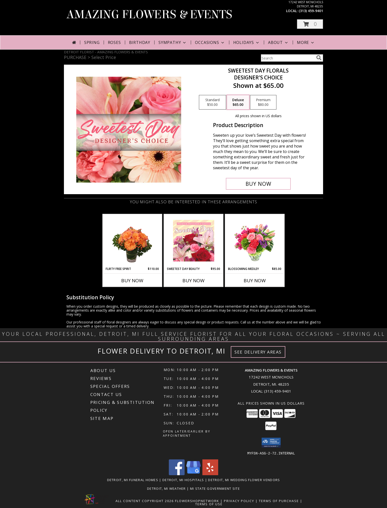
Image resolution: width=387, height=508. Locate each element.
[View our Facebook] (177, 473)
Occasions (210, 42)
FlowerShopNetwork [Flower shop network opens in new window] (197, 500)
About (278, 42)
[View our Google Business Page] (193, 473)
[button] (310, 24)
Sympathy (172, 42)
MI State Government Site (215, 488)
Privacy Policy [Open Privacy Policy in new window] (239, 500)
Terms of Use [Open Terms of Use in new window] (209, 504)
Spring (92, 42)
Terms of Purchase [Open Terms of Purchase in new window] (279, 500)
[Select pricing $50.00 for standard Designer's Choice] (212, 102)
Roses (114, 42)
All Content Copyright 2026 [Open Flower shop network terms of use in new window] (145, 500)
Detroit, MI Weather (166, 488)
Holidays (246, 42)
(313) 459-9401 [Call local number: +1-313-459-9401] (311, 10)
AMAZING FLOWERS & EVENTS (149, 14)
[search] (319, 57)
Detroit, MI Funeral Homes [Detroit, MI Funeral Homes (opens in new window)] (132, 479)
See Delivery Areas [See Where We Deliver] (258, 352)
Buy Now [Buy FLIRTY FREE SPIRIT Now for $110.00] (132, 280)
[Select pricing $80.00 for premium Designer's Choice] (263, 102)
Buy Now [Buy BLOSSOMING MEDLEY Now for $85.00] (255, 280)
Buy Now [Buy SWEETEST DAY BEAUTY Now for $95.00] (193, 280)
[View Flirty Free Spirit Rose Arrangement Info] (132, 240)
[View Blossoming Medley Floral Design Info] (254, 241)
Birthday (139, 42)
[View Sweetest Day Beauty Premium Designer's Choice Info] (193, 240)
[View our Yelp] (210, 473)
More (306, 42)
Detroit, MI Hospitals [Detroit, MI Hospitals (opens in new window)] (183, 479)
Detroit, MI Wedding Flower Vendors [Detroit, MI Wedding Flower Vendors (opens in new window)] (244, 479)
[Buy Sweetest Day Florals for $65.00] (258, 184)
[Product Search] (287, 58)
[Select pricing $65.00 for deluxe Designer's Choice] (238, 102)
